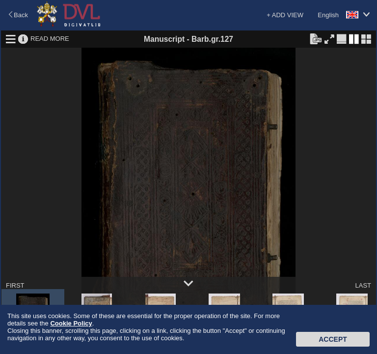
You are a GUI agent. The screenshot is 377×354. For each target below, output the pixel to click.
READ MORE (49, 38)
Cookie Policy (71, 323)
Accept (333, 339)
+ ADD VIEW (285, 15)
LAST (363, 285)
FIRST (15, 285)
